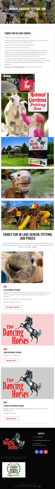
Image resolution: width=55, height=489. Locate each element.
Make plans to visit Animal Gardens (14, 67)
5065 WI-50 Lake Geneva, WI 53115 (41, 444)
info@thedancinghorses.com (42, 440)
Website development (19, 486)
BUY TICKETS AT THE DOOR (12, 307)
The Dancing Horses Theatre (29, 485)
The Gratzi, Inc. (36, 486)
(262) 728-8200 (39, 437)
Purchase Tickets (11, 361)
